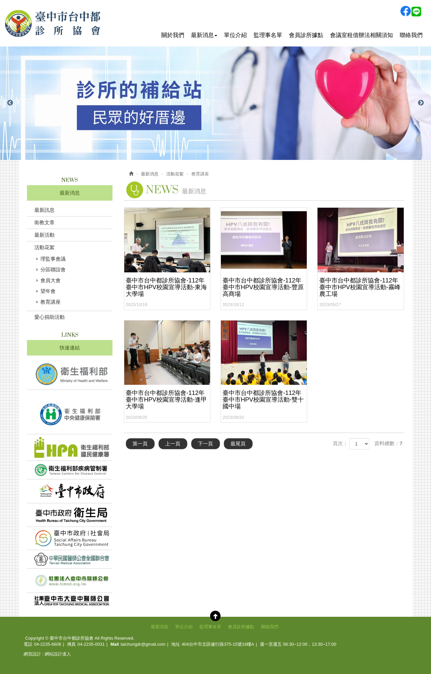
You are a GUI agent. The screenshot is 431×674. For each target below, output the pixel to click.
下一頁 (205, 443)
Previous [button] (10, 103)
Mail (114, 644)
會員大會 (50, 280)
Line (416, 11)
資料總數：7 (388, 443)
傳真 (71, 644)
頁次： (340, 443)
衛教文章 (44, 222)
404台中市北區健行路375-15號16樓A (217, 644)
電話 (28, 644)
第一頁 (140, 443)
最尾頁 (238, 443)
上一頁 (172, 443)
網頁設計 (32, 653)
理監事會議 (53, 259)
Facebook (405, 11)
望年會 (48, 291)
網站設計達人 (58, 653)
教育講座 (50, 302)
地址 (175, 644)
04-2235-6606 (47, 644)
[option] (215, 103)
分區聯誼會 (53, 269)
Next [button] (421, 103)
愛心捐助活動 (49, 317)
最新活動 (44, 235)
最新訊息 (44, 210)
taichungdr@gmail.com (143, 644)
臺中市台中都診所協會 (53, 23)
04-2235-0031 (91, 644)
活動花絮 (44, 247)
